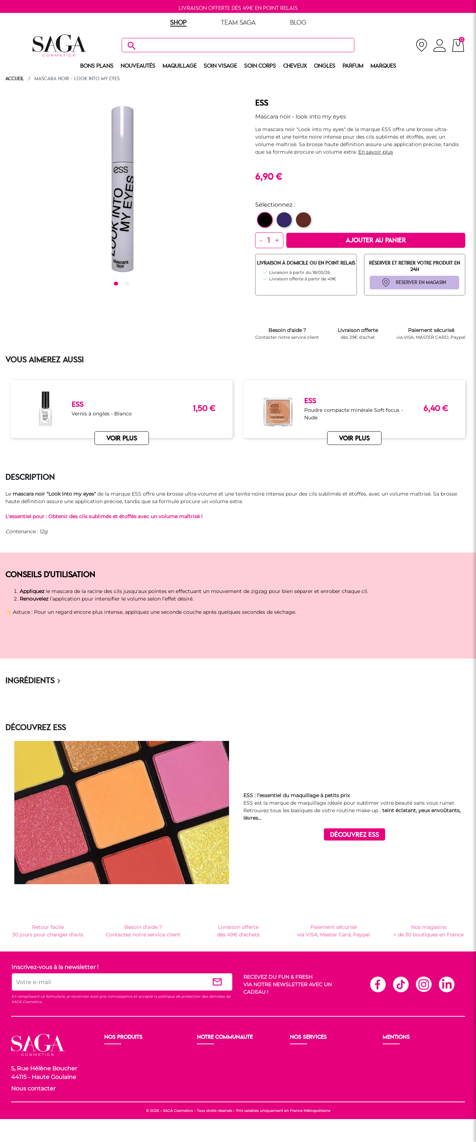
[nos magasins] (421, 45)
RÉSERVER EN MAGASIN (421, 282)
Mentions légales (404, 1054)
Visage (113, 1071)
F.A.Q (297, 1071)
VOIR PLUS (121, 439)
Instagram (423, 984)
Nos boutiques (215, 1063)
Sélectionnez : (275, 204)
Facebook (377, 984)
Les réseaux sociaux (222, 1088)
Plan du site (398, 1088)
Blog (203, 1080)
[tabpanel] (121, 188)
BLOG (298, 23)
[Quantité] (268, 240)
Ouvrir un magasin (221, 1054)
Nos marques (121, 1097)
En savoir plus (375, 152)
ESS (261, 103)
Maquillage (118, 1063)
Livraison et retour (313, 1054)
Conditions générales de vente (421, 1063)
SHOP (178, 23)
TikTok (400, 984)
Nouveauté (118, 1054)
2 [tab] (128, 284)
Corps (112, 1080)
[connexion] (439, 46)
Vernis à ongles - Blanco (102, 413)
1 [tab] (117, 284)
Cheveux (115, 1088)
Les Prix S (209, 1071)
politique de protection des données (191, 996)
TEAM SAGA (238, 23)
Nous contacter (33, 1088)
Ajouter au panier (376, 241)
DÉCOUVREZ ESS (354, 835)
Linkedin (446, 984)
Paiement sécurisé (313, 1063)
